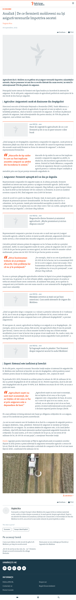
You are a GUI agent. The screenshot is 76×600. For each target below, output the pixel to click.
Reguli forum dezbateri (47, 586)
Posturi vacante (8, 590)
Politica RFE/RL (8, 582)
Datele (5, 441)
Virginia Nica (7, 23)
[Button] (61, 32)
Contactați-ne (7, 586)
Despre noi (43, 582)
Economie (7, 9)
